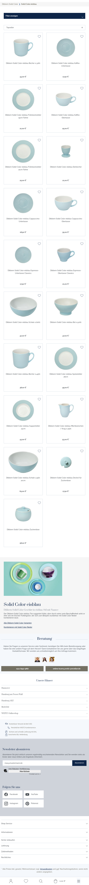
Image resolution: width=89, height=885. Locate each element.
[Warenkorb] (59, 881)
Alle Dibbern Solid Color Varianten (18, 623)
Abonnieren (79, 763)
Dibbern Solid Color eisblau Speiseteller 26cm (66, 375)
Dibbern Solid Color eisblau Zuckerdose (23, 530)
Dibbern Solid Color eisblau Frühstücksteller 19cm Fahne (23, 116)
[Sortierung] (44, 27)
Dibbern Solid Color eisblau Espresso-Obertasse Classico (65, 271)
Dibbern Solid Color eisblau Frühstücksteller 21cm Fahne (23, 168)
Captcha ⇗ (35, 774)
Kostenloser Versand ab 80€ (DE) (20, 724)
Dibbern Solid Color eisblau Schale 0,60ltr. (23, 322)
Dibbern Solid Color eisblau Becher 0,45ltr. (23, 374)
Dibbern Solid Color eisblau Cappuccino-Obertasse (66, 220)
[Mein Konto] (11, 881)
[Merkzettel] (26, 881)
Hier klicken (24, 771)
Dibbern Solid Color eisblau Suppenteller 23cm (23, 427)
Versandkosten (46, 869)
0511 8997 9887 (22, 669)
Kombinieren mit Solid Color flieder (18, 627)
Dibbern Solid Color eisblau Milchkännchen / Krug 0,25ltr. (65, 427)
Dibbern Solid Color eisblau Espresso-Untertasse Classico (23, 271)
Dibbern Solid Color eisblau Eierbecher (66, 167)
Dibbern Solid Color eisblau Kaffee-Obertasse (65, 116)
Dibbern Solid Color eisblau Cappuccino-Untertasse (23, 220)
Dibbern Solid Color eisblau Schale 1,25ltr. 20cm (23, 479)
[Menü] (79, 881)
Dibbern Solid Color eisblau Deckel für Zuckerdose (66, 479)
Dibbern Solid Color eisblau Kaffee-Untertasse (65, 64)
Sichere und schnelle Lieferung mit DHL (23, 732)
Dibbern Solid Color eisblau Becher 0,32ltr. (23, 63)
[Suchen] (41, 881)
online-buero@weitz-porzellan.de (66, 669)
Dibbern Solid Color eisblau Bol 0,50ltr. (66, 322)
